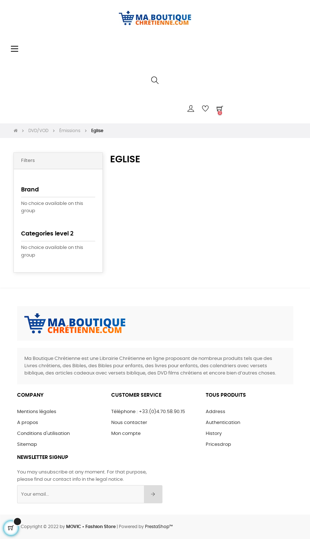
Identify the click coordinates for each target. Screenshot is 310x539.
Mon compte (126, 433)
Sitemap (27, 444)
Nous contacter (129, 422)
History (214, 433)
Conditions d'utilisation (43, 433)
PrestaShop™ (159, 526)
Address (215, 411)
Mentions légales (36, 411)
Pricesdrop (218, 444)
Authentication (223, 422)
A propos (27, 422)
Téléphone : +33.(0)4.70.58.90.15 (148, 411)
